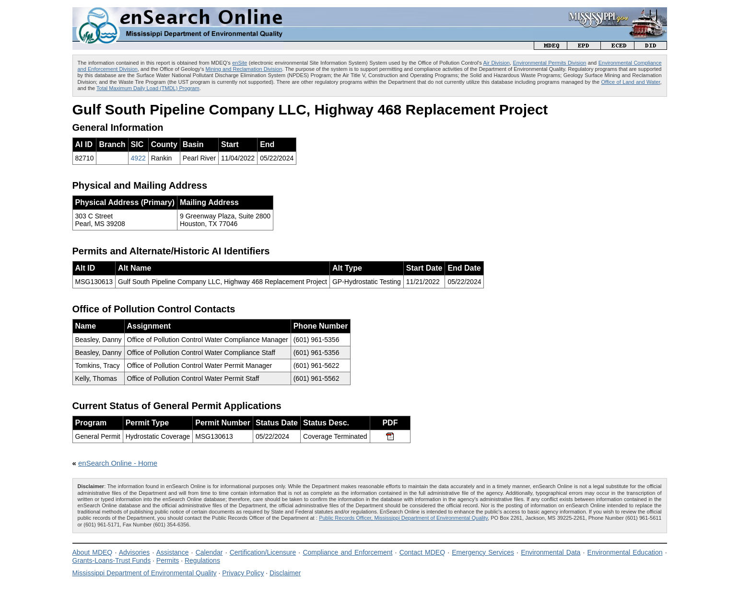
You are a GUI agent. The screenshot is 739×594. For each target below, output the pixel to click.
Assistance (172, 552)
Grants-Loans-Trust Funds (111, 560)
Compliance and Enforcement (347, 552)
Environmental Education (625, 552)
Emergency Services (483, 552)
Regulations (202, 560)
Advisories (134, 552)
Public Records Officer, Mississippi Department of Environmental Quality (403, 518)
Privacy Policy (243, 573)
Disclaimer (285, 573)
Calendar (209, 552)
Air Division (496, 63)
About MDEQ (92, 552)
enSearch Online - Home (117, 463)
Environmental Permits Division (549, 63)
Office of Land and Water (630, 82)
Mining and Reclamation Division (244, 69)
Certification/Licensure (263, 552)
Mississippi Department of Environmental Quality (144, 573)
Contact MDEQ (422, 552)
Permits (167, 560)
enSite (239, 63)
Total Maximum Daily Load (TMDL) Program (147, 88)
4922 (138, 158)
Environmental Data (550, 552)
